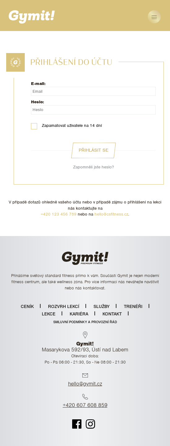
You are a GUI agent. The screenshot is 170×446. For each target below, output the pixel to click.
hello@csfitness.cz (111, 214)
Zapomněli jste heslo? (93, 167)
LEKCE (48, 313)
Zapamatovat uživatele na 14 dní (66, 126)
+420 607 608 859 (85, 405)
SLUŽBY (102, 306)
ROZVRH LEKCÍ (63, 306)
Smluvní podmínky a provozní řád (85, 322)
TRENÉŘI (133, 306)
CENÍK (27, 306)
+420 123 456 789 (58, 214)
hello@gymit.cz (85, 383)
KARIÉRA (79, 313)
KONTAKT (112, 313)
